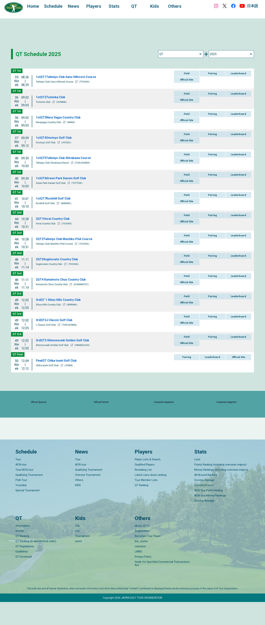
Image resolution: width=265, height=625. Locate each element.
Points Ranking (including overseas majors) (220, 487)
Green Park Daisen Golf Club (51, 183)
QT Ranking (141, 508)
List (77, 554)
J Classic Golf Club (46, 324)
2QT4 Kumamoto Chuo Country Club (63, 279)
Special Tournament (27, 513)
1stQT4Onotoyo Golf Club (55, 137)
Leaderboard (238, 73)
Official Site (186, 79)
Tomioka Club (43, 102)
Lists (197, 482)
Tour (18, 482)
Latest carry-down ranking (150, 497)
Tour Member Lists (146, 503)
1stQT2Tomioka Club (52, 97)
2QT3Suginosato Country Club (59, 259)
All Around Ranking (205, 497)
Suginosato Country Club (49, 264)
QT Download (23, 579)
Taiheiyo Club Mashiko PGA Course (54, 243)
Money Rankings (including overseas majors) (221, 492)
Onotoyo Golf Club (46, 142)
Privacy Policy (143, 579)
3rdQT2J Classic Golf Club (56, 320)
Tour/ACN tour (24, 492)
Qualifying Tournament (29, 497)
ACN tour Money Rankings (210, 518)
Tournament (82, 559)
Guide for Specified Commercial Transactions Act (162, 586)
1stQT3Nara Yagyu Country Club (60, 117)
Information (22, 548)
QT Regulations (24, 569)
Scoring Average (204, 503)
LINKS (138, 574)
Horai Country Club (46, 223)
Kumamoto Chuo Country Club (52, 284)
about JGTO (142, 548)
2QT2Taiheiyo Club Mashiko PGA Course (67, 239)
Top (77, 548)
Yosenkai (20, 508)
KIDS (78, 508)
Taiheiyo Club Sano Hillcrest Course (55, 81)
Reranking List (143, 492)
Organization (142, 554)
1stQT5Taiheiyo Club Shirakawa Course (66, 158)
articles (19, 554)
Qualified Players (145, 487)
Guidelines (21, 574)
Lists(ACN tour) (203, 508)
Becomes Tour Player (148, 559)
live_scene (141, 564)
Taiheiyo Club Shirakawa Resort (53, 162)
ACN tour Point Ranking (208, 513)
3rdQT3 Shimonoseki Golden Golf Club (65, 340)
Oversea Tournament (87, 497)
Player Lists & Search (147, 482)
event (78, 564)
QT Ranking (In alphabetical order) (35, 564)
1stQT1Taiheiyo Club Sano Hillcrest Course (69, 77)
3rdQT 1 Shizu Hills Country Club (61, 300)
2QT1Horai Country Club (54, 218)
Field (187, 73)
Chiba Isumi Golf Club (47, 365)
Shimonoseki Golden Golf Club (52, 345)
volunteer (140, 569)
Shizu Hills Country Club (48, 304)
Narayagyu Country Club (49, 122)
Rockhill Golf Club (45, 203)
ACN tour (21, 487)
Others (79, 503)
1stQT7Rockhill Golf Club (55, 198)
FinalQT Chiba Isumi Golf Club (58, 360)
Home (37, 7)
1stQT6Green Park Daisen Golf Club (63, 178)
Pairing (212, 73)
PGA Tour (21, 503)
